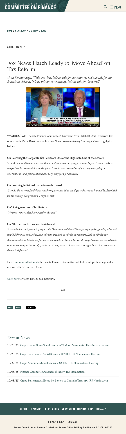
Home (9, 30)
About (23, 409)
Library (101, 409)
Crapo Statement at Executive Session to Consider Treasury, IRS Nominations (64, 380)
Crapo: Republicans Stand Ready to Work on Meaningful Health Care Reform (64, 345)
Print (10, 307)
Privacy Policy (56, 421)
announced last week (27, 262)
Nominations (85, 409)
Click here (13, 279)
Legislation (51, 409)
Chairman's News (37, 30)
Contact (72, 421)
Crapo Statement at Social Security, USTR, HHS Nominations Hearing (60, 354)
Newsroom (20, 30)
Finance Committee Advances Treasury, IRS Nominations (53, 372)
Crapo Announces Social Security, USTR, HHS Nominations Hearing (59, 363)
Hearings (35, 409)
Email (18, 307)
